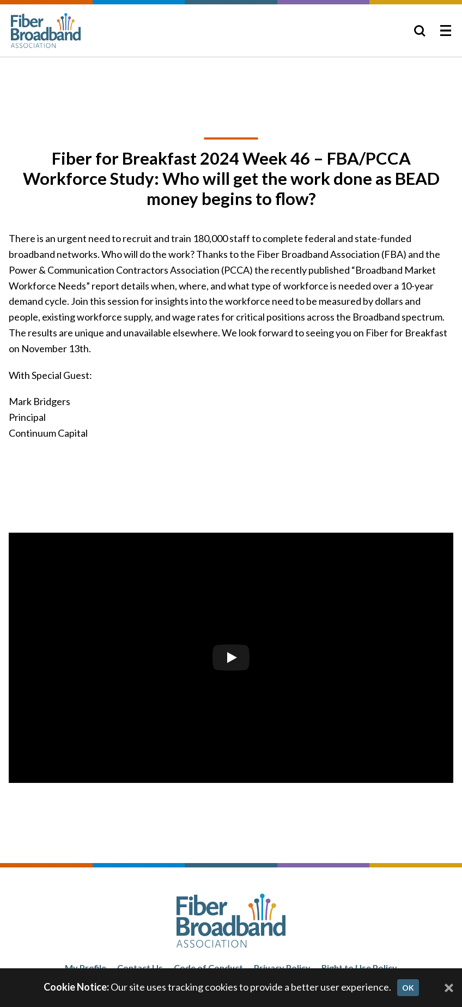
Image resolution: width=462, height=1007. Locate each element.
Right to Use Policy (359, 967)
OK (408, 987)
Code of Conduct (208, 967)
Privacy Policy (282, 967)
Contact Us (140, 967)
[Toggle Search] (419, 30)
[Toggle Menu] (446, 30)
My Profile (85, 967)
